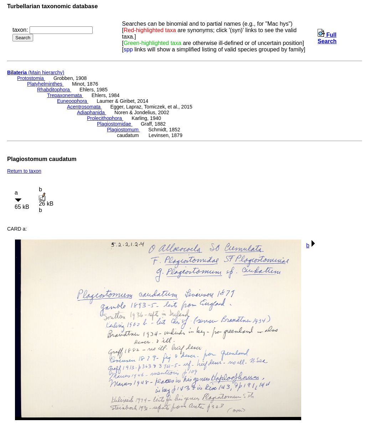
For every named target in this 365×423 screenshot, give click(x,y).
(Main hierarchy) (35, 72)
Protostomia (31, 78)
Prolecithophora (105, 118)
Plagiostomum (123, 129)
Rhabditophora (54, 89)
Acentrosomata (84, 107)
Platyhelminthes (45, 84)
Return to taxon (24, 171)
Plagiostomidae (115, 124)
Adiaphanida (91, 112)
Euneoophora (72, 101)
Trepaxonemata (65, 95)
